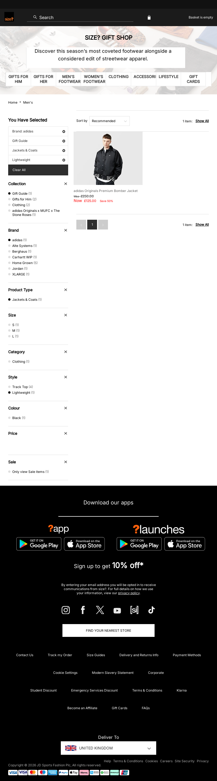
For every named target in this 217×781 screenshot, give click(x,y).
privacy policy (129, 593)
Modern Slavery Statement (113, 673)
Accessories (145, 76)
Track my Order (60, 655)
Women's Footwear (94, 79)
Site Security (185, 761)
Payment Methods (187, 655)
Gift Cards (193, 79)
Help (107, 761)
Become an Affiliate (82, 708)
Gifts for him (18, 79)
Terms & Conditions (147, 690)
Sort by (82, 121)
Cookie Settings (65, 673)
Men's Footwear (69, 79)
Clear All (19, 170)
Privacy (203, 761)
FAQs (146, 708)
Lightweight (38, 160)
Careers (166, 761)
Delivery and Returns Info (138, 655)
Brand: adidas (38, 131)
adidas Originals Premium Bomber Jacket (106, 191)
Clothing (118, 76)
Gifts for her (43, 79)
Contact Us (24, 655)
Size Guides (96, 655)
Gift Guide (38, 141)
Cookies (151, 761)
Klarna (182, 690)
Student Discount (43, 690)
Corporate (156, 673)
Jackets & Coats (38, 150)
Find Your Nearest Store (108, 630)
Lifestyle (168, 76)
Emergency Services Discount (94, 690)
